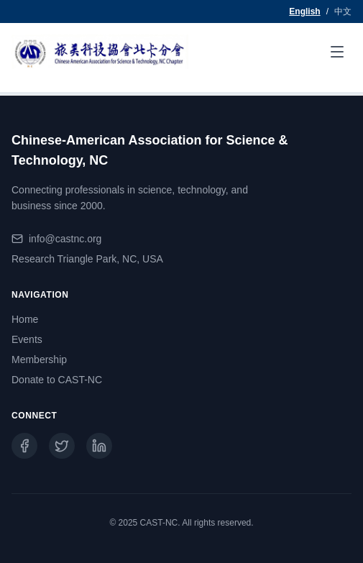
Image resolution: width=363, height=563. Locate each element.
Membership (39, 359)
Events (27, 339)
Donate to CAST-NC (57, 379)
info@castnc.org (65, 238)
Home (25, 319)
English (304, 11)
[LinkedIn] (99, 446)
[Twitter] (62, 446)
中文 (342, 11)
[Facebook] (24, 446)
